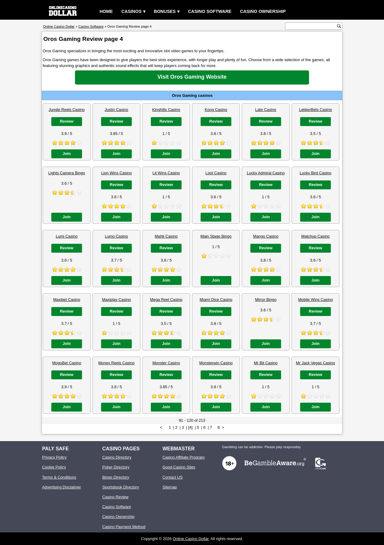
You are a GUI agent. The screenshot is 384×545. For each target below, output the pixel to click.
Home (106, 11)
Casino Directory (116, 457)
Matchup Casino (315, 236)
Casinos (131, 11)
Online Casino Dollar (191, 538)
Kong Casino (216, 109)
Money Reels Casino (116, 363)
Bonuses (165, 11)
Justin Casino (116, 109)
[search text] (312, 26)
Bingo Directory (115, 477)
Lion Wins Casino (116, 173)
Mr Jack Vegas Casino (315, 363)
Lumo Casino (116, 236)
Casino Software (210, 11)
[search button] (339, 26)
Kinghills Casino (166, 109)
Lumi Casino (66, 236)
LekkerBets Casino (315, 109)
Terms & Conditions (59, 477)
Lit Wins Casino (166, 173)
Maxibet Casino (66, 299)
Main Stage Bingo (215, 236)
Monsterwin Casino (216, 363)
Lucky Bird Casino (315, 173)
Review (66, 121)
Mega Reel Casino (166, 299)
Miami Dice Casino (216, 299)
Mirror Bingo (265, 299)
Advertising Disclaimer (61, 487)
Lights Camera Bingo (66, 173)
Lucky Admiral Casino (265, 173)
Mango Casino (266, 236)
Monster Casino (166, 363)
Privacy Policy (54, 457)
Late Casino (265, 109)
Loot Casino (216, 173)
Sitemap (170, 487)
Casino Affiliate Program (184, 457)
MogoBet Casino (66, 363)
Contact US (172, 477)
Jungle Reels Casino (66, 109)
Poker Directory (115, 467)
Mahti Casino (166, 236)
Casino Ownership (263, 11)
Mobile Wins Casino (315, 299)
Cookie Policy (54, 467)
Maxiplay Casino (116, 299)
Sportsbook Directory (120, 487)
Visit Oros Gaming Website (191, 77)
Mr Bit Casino (266, 363)
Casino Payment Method (123, 526)
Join (67, 153)
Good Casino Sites (179, 467)
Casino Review (115, 497)
